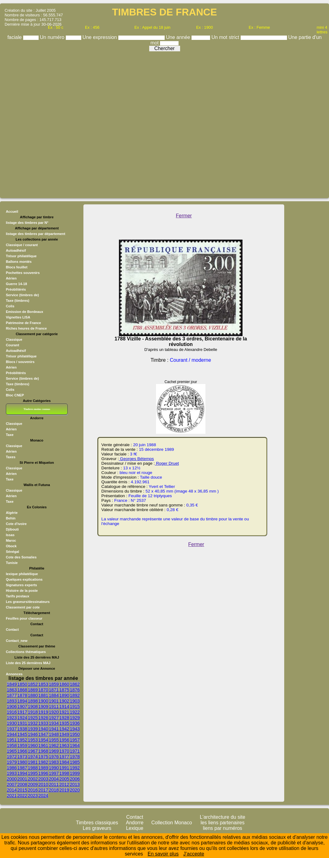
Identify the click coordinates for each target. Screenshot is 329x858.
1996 (43, 773)
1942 (64, 728)
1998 (64, 773)
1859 (54, 684)
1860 (64, 684)
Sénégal (12, 551)
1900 (43, 700)
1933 (43, 723)
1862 (75, 684)
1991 (64, 767)
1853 (43, 684)
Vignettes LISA (18, 317)
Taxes (10, 457)
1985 (75, 762)
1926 (43, 717)
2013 (75, 784)
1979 (12, 762)
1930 (12, 723)
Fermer (184, 215)
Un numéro (53, 37)
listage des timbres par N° (27, 222)
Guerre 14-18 (16, 284)
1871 (54, 689)
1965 (12, 751)
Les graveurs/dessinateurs (28, 602)
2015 (22, 790)
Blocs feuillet (16, 267)
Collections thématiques (26, 652)
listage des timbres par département (35, 234)
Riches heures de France (26, 328)
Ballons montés (19, 261)
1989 (43, 767)
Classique (14, 339)
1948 (54, 734)
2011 (54, 784)
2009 (33, 784)
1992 (75, 767)
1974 (33, 756)
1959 (22, 745)
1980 (22, 762)
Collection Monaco (171, 822)
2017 (43, 790)
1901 (54, 700)
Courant (12, 345)
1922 (75, 712)
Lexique (134, 828)
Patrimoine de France (23, 323)
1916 (12, 712)
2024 (43, 795)
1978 (75, 756)
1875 (64, 689)
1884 (54, 695)
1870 (43, 689)
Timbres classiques (97, 822)
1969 (54, 751)
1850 (22, 684)
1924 (22, 717)
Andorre (135, 822)
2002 (33, 778)
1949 (64, 734)
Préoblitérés (16, 289)
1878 (22, 695)
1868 (22, 689)
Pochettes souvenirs (23, 273)
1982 (43, 762)
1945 (22, 734)
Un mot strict (225, 37)
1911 (54, 706)
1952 (22, 739)
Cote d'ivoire (16, 524)
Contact (12, 629)
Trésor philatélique (21, 256)
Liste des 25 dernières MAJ (28, 663)
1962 (54, 745)
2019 (64, 790)
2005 (64, 778)
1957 (75, 739)
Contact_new (16, 640)
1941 (54, 728)
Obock (11, 546)
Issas (10, 535)
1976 (54, 756)
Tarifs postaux (17, 596)
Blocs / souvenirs (20, 362)
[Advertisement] (163, 123)
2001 (22, 778)
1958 (12, 745)
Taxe (10, 435)
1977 (64, 756)
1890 (64, 695)
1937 (12, 728)
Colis (10, 306)
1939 (33, 728)
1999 (75, 773)
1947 (43, 734)
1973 (22, 756)
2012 (64, 784)
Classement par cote (23, 607)
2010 (43, 784)
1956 (64, 739)
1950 (75, 734)
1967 (33, 751)
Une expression (100, 37)
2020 (75, 790)
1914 (64, 706)
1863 (12, 689)
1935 (64, 723)
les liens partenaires (222, 822)
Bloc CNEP (15, 395)
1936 (75, 723)
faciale (15, 37)
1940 (43, 728)
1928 (64, 717)
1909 (43, 706)
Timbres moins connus (36, 409)
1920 (54, 712)
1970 (64, 751)
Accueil (12, 211)
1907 (22, 706)
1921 (64, 712)
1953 (33, 739)
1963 (64, 745)
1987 (22, 767)
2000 (12, 778)
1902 (64, 700)
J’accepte (193, 853)
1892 (75, 695)
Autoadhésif (16, 250)
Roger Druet (167, 463)
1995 (33, 773)
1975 (43, 756)
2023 (33, 795)
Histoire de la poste (22, 590)
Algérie (12, 512)
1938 (22, 728)
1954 (43, 739)
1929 (75, 717)
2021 (12, 795)
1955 (54, 739)
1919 (43, 712)
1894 (22, 700)
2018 (54, 790)
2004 (54, 778)
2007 (12, 784)
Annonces (14, 674)
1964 (75, 745)
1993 (12, 773)
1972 (12, 756)
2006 (75, 778)
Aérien (11, 278)
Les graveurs (97, 828)
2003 (43, 778)
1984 (64, 762)
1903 (75, 700)
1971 (75, 751)
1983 (54, 762)
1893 (12, 700)
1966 (22, 751)
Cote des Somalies (21, 557)
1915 (75, 706)
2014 (12, 790)
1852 (33, 684)
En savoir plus (163, 853)
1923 (12, 717)
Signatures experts (21, 585)
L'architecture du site (222, 817)
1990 (54, 767)
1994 (22, 773)
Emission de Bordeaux (24, 312)
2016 (33, 790)
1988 (33, 767)
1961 (43, 745)
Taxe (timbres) (17, 300)
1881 (43, 695)
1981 (33, 762)
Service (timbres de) (22, 295)
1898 (33, 700)
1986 (12, 767)
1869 (33, 689)
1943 (75, 728)
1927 (54, 717)
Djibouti (12, 529)
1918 (33, 712)
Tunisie (12, 563)
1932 (33, 723)
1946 (33, 734)
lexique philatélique (22, 574)
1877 (12, 695)
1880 (33, 695)
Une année (179, 37)
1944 (12, 734)
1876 (75, 689)
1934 (54, 723)
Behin (10, 518)
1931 (22, 723)
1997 (54, 773)
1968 (43, 751)
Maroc (11, 540)
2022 (22, 795)
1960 (33, 745)
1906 (12, 706)
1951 (12, 739)
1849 (12, 684)
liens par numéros (222, 828)
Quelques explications (24, 579)
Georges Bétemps (136, 458)
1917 (22, 712)
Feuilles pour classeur (24, 618)
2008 (22, 784)
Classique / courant (22, 245)
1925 (33, 717)
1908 (33, 706)
